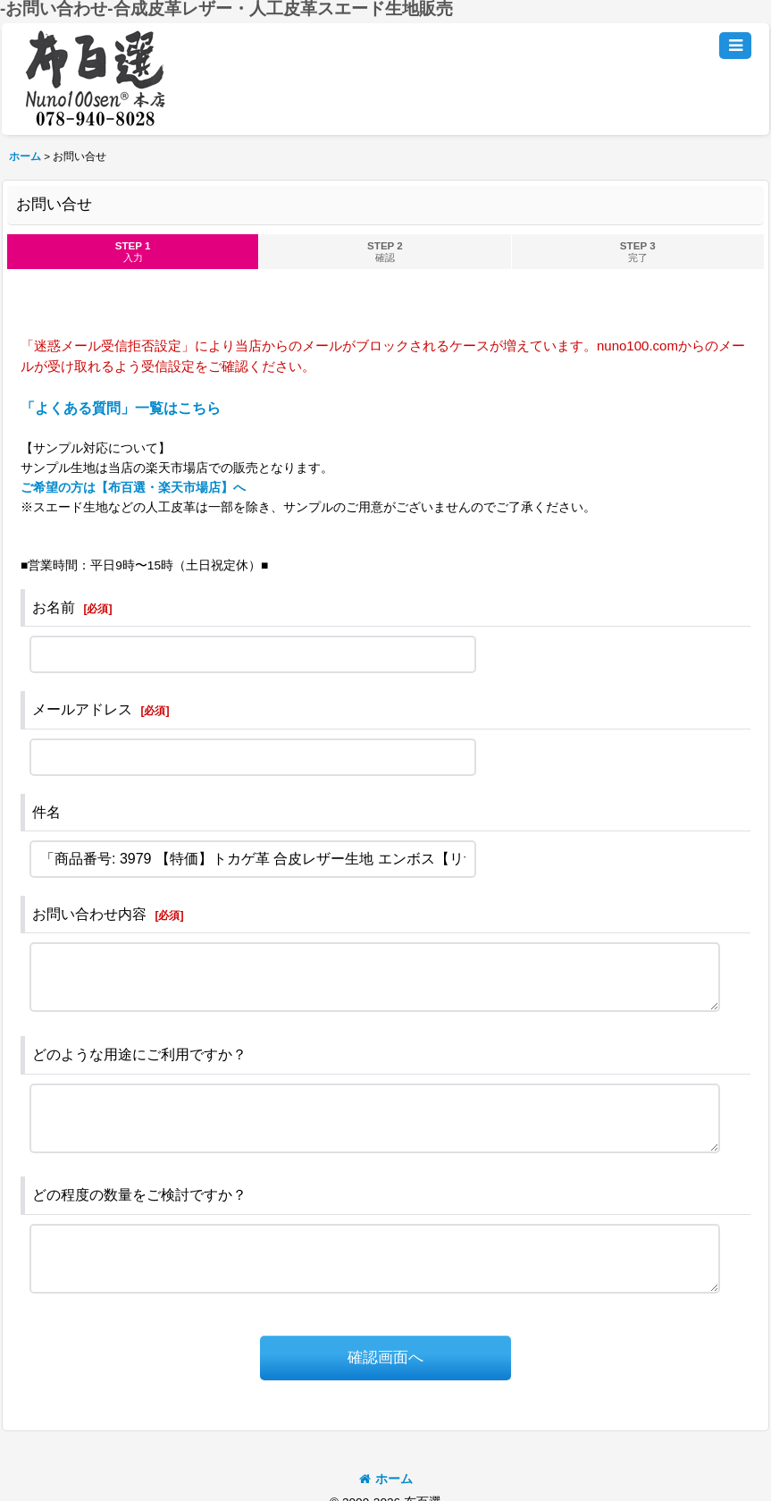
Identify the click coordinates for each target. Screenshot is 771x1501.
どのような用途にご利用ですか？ (139, 1054)
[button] (735, 45)
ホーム (386, 1479)
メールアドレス (82, 709)
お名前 (53, 607)
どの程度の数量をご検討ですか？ (139, 1194)
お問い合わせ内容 (89, 914)
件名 (46, 812)
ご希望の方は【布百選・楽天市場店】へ (133, 487)
